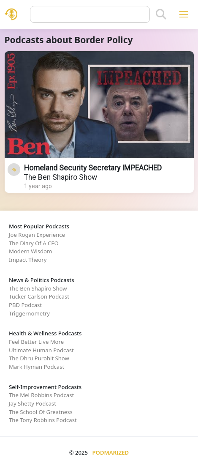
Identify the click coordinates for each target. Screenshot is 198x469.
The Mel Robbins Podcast (41, 395)
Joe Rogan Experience (37, 235)
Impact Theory (27, 259)
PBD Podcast (25, 305)
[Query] (90, 14)
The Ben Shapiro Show (60, 177)
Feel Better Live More (36, 342)
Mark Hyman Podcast (36, 366)
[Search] (161, 14)
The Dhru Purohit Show (39, 358)
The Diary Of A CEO (34, 243)
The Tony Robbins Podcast (43, 420)
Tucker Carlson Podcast (39, 296)
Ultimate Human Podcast (41, 350)
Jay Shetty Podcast (32, 403)
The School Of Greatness (41, 412)
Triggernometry (29, 313)
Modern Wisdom (30, 251)
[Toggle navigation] (183, 14)
